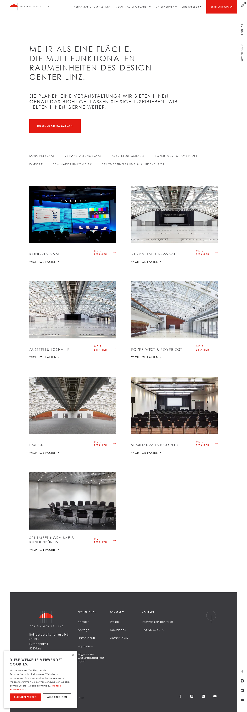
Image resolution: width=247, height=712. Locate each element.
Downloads (242, 52)
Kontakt (242, 28)
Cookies (78, 698)
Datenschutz (86, 638)
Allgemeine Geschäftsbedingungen (91, 657)
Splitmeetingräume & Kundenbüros (133, 164)
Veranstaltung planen (132, 6)
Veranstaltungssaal (83, 155)
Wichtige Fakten (44, 261)
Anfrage (83, 629)
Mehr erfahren (100, 252)
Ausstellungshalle (128, 155)
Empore (36, 164)
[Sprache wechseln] (242, 5)
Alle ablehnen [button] (57, 697)
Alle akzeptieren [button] (25, 697)
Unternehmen (165, 6)
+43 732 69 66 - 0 (153, 629)
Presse (114, 621)
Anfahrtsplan (119, 638)
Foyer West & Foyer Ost (176, 155)
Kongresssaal (42, 155)
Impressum (85, 646)
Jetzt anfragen (222, 6)
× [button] (72, 655)
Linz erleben (190, 6)
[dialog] (40, 679)
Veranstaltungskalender (92, 6)
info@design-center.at (157, 621)
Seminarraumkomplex (72, 164)
